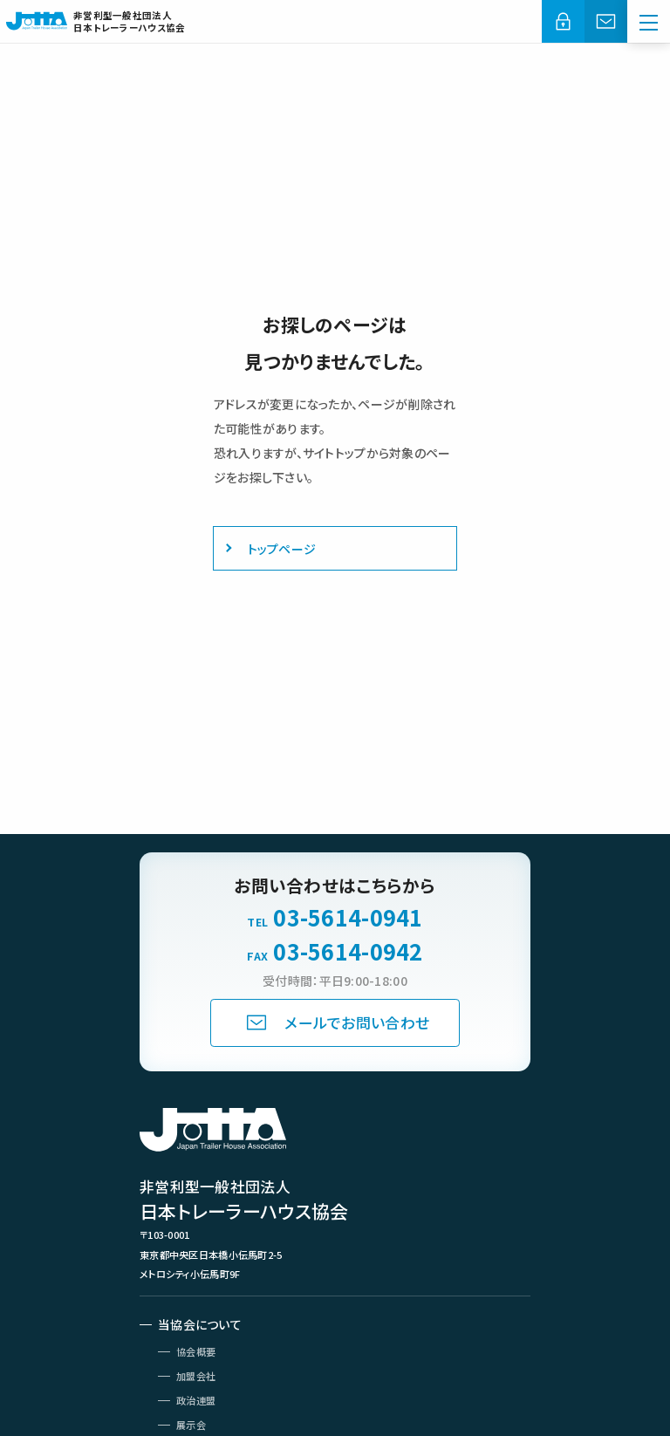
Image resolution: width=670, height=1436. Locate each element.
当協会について (200, 1324)
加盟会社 (195, 1376)
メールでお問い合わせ (356, 1022)
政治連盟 (195, 1400)
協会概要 (195, 1351)
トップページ (282, 548)
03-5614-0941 (347, 917)
